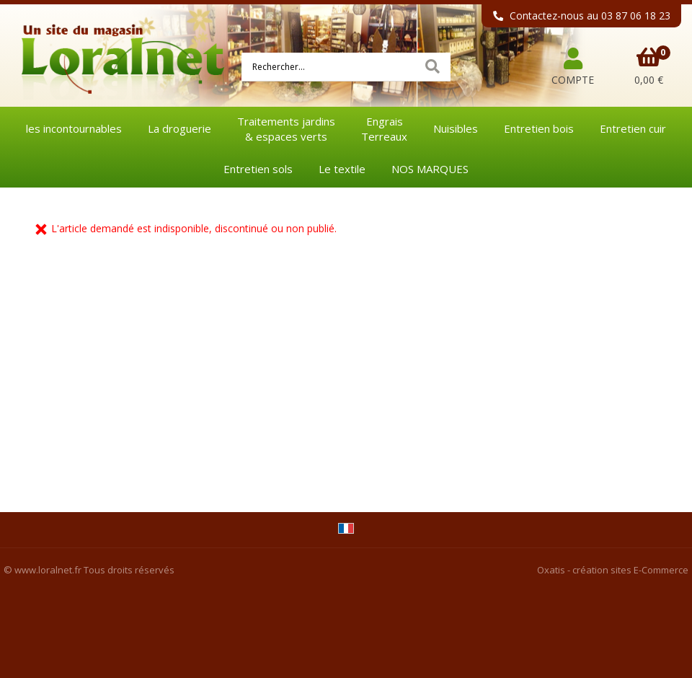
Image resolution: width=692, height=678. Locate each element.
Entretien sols (258, 169)
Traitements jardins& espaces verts (286, 129)
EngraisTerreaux (384, 129)
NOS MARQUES (430, 169)
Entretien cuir (633, 128)
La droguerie (179, 128)
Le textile (342, 169)
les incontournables (74, 128)
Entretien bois (539, 128)
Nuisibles (455, 128)
